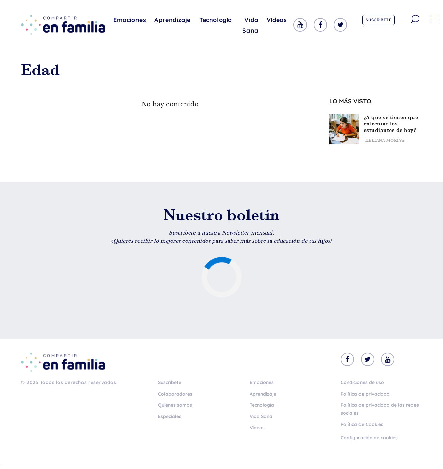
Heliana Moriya (385, 140)
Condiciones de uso (362, 382)
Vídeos (277, 20)
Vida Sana (250, 25)
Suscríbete (378, 19)
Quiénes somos (175, 405)
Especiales (169, 416)
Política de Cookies (362, 424)
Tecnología (215, 20)
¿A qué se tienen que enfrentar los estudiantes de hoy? (391, 123)
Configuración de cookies (369, 438)
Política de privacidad (365, 394)
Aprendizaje (172, 20)
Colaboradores (175, 394)
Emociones (129, 20)
